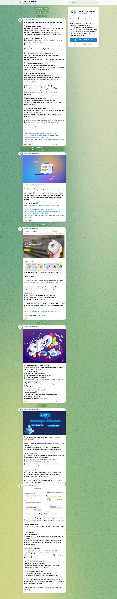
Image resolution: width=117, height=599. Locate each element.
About (75, 44)
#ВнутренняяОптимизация (32, 139)
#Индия (44, 311)
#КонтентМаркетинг (30, 135)
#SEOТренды (28, 141)
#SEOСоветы (55, 135)
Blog (80, 44)
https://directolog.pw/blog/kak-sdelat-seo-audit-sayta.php (41, 205)
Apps (85, 44)
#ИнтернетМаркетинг (44, 135)
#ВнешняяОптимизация (49, 139)
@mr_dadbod (41, 315)
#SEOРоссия (36, 137)
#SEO (25, 133)
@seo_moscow (82, 13)
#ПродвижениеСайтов (34, 133)
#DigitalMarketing (52, 311)
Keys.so (58, 34)
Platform (90, 44)
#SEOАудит (44, 137)
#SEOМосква (28, 137)
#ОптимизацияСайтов (49, 133)
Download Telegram (83, 40)
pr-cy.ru (50, 34)
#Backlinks (60, 139)
